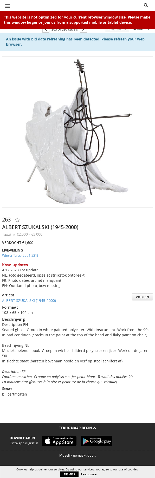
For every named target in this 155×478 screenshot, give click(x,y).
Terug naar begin (77, 428)
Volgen (142, 297)
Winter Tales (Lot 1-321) (20, 255)
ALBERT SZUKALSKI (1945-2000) (29, 300)
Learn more (88, 474)
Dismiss (69, 474)
